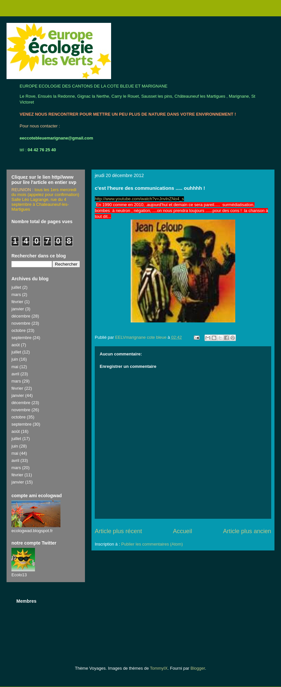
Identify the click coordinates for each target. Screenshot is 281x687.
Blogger (197, 668)
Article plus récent (118, 531)
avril (15, 373)
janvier (17, 308)
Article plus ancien (247, 531)
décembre (20, 316)
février (17, 301)
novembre (20, 323)
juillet (16, 287)
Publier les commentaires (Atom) (152, 544)
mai (14, 366)
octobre (18, 330)
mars (16, 294)
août (15, 344)
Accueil (182, 531)
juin (14, 359)
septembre (21, 337)
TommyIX (159, 668)
